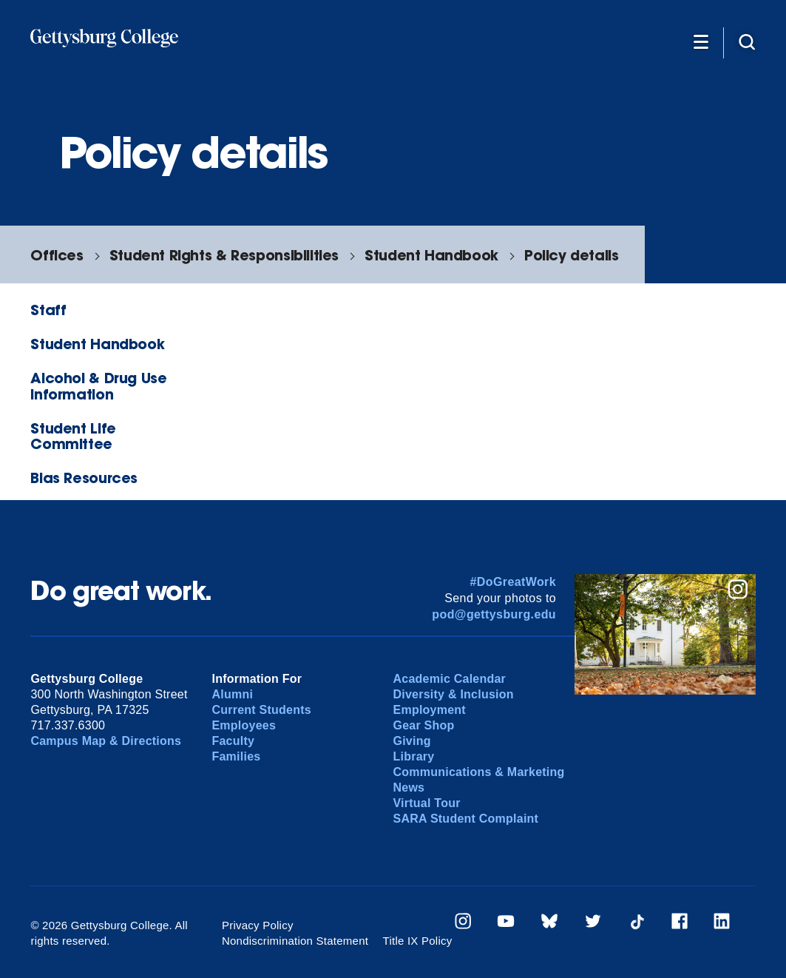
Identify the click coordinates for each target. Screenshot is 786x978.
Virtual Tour (427, 803)
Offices (56, 255)
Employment (429, 710)
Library (414, 756)
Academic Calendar (450, 678)
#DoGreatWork (513, 582)
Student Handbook (431, 255)
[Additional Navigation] (701, 41)
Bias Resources (84, 477)
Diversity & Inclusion (453, 694)
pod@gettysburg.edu (494, 614)
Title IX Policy (418, 940)
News (409, 787)
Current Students (261, 710)
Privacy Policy (258, 925)
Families (235, 756)
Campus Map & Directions (105, 741)
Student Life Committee (72, 435)
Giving (412, 741)
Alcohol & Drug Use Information (98, 385)
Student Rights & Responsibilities (224, 255)
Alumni (232, 694)
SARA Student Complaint (466, 818)
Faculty (232, 741)
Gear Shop (424, 725)
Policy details (571, 255)
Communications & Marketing (479, 772)
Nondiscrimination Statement (295, 940)
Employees (243, 725)
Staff (48, 309)
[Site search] (747, 41)
